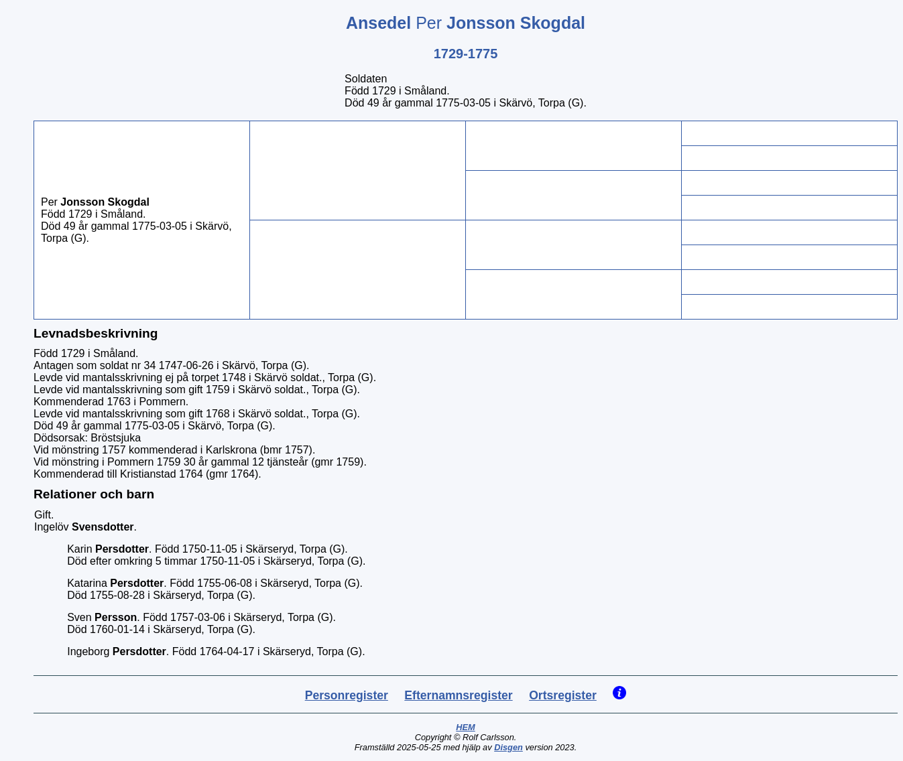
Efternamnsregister (458, 695)
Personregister (346, 695)
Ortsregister (563, 695)
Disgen (508, 747)
